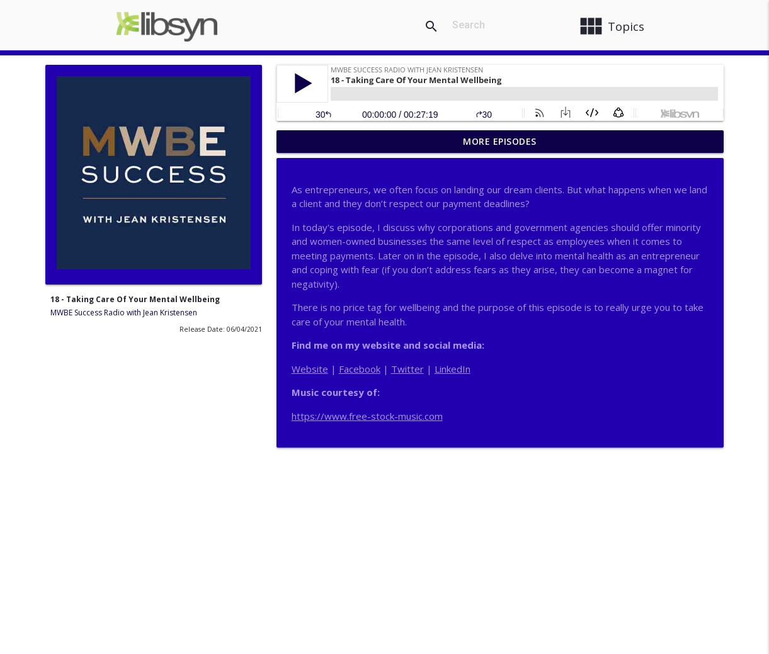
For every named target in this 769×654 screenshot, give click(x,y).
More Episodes (500, 141)
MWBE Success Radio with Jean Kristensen (123, 312)
